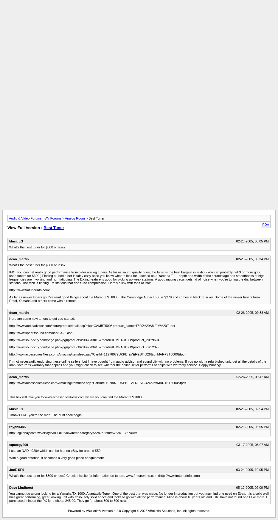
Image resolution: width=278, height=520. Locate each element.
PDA (265, 224)
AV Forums (53, 218)
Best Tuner (54, 227)
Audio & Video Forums (25, 218)
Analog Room (75, 218)
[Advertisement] (139, 15)
